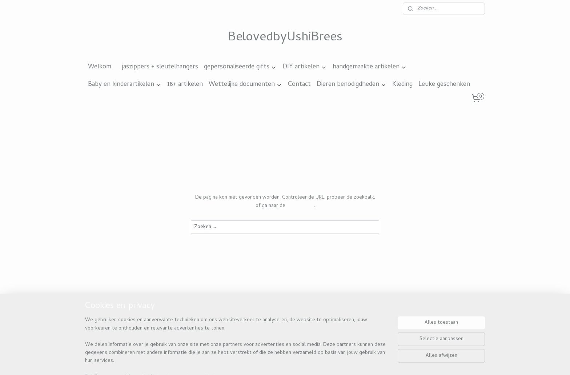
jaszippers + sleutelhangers (160, 67)
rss (280, 361)
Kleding (402, 84)
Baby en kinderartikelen (124, 84)
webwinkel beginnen (305, 361)
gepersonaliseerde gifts (240, 67)
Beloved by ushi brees (118, 323)
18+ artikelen (185, 84)
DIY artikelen (304, 67)
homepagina (300, 206)
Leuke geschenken (444, 84)
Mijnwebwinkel (361, 361)
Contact (299, 84)
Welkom (99, 67)
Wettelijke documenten (245, 84)
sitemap (266, 361)
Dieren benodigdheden (351, 84)
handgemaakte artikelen (370, 67)
